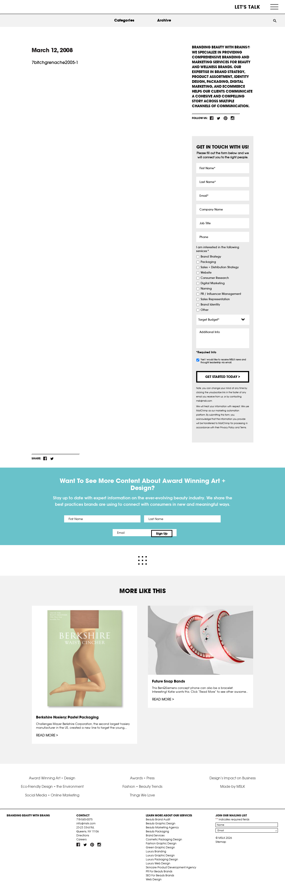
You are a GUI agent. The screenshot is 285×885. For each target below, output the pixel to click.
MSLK (23, 6)
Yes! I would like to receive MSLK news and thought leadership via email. (223, 361)
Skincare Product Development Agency (171, 865)
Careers (81, 837)
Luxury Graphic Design (160, 853)
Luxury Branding (156, 849)
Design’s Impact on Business (233, 776)
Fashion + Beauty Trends (142, 784)
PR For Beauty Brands (159, 869)
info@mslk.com (86, 821)
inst (232, 118)
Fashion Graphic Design (161, 841)
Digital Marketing (213, 283)
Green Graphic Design (160, 845)
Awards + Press (142, 776)
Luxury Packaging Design (162, 857)
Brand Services (155, 833)
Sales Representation (215, 299)
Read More (46, 734)
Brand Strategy (211, 256)
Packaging (208, 262)
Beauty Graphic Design (160, 821)
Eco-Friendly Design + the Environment (52, 784)
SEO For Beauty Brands (160, 873)
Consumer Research (215, 278)
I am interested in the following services (217, 249)
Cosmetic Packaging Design (164, 837)
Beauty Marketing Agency (162, 825)
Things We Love (142, 793)
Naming (206, 288)
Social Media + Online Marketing (52, 793)
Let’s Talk (247, 7)
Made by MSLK (232, 784)
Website (206, 272)
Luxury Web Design (158, 861)
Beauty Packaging (157, 829)
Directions (82, 833)
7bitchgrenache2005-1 (55, 62)
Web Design (153, 877)
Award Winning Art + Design (52, 776)
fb (212, 118)
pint (226, 118)
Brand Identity (210, 304)
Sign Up (179, 533)
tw (219, 118)
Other (204, 310)
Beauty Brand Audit (158, 817)
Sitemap (221, 839)
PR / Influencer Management (221, 294)
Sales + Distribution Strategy (220, 267)
